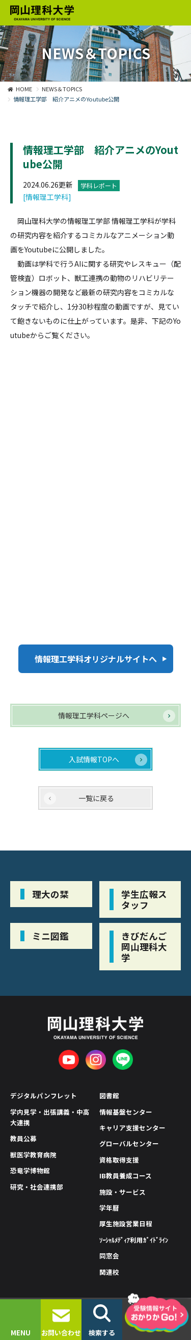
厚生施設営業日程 (125, 1223)
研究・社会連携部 (36, 1187)
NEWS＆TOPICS (62, 89)
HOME (24, 89)
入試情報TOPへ (94, 759)
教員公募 (23, 1138)
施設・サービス (122, 1192)
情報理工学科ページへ (93, 715)
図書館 (109, 1095)
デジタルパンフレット (43, 1095)
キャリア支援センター (132, 1127)
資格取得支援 (119, 1160)
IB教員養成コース (125, 1175)
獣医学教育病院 (33, 1154)
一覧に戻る (96, 798)
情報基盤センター (125, 1112)
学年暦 (109, 1208)
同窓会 (109, 1255)
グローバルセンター (129, 1143)
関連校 (109, 1272)
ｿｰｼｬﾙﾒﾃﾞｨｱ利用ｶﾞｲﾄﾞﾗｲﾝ (134, 1240)
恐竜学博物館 (30, 1170)
